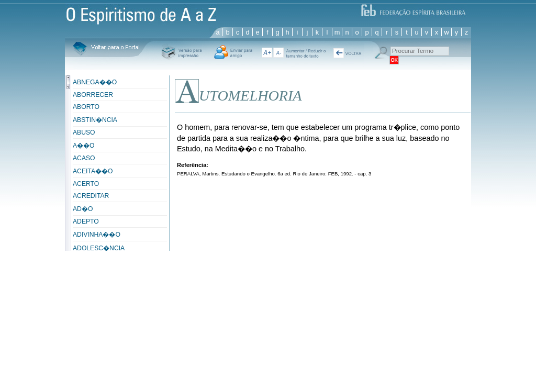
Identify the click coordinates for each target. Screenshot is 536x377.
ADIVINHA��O (96, 234)
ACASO (84, 158)
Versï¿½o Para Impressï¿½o (181, 51)
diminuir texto (278, 53)
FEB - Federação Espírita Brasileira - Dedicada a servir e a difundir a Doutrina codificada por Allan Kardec (413, 9)
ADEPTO (86, 221)
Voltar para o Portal (106, 49)
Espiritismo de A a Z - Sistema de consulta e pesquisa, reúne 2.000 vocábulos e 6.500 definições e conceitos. (141, 12)
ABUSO (84, 132)
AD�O (83, 209)
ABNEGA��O (95, 82)
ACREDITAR (91, 195)
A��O (84, 145)
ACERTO (86, 183)
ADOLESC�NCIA (99, 248)
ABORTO (86, 106)
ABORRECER (93, 94)
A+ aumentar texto (266, 53)
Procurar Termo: (380, 53)
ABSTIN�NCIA (95, 120)
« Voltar (347, 52)
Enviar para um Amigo (233, 52)
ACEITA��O (93, 171)
